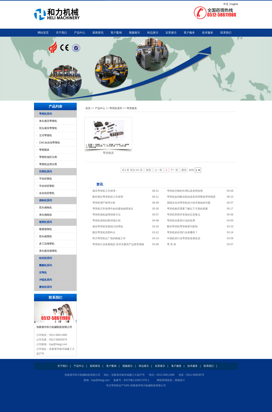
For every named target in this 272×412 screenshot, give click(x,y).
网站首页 (43, 32)
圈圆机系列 (45, 265)
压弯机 (43, 272)
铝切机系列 (45, 258)
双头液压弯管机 (48, 128)
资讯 (99, 184)
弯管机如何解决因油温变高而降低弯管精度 (191, 196)
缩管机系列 (45, 222)
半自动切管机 (46, 185)
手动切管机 (45, 178)
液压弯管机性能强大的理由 (107, 226)
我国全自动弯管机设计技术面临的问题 (188, 202)
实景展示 (171, 32)
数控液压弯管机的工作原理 (107, 196)
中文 (225, 4)
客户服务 (189, 32)
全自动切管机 (46, 193)
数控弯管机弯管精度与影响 (182, 226)
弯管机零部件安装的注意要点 (183, 214)
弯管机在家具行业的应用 (181, 220)
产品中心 (79, 32)
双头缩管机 (45, 236)
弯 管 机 (171, 244)
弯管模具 (132, 108)
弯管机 (115, 385)
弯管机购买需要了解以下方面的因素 (187, 208)
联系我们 (225, 32)
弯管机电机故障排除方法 (106, 214)
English (234, 4)
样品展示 (152, 32)
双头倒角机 (45, 207)
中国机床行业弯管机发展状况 (183, 238)
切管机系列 (45, 171)
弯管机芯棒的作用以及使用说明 (185, 190)
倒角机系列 (45, 200)
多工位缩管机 (46, 243)
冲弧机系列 (45, 279)
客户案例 (116, 32)
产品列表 (55, 106)
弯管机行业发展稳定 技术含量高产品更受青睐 (118, 244)
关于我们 (61, 32)
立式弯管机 (45, 135)
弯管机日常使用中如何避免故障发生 (112, 208)
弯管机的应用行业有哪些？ (182, 232)
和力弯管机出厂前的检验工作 (109, 238)
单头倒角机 (45, 214)
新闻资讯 (97, 32)
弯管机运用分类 (48, 164)
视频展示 (134, 32)
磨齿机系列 (45, 286)
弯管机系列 (115, 108)
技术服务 (207, 32)
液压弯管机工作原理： (105, 190)
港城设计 (180, 380)
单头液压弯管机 (48, 121)
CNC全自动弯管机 (49, 142)
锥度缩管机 (45, 229)
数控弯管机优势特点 (103, 232)
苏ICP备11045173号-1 (136, 380)
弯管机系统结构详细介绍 (106, 220)
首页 (88, 108)
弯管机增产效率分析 (103, 202)
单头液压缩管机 (48, 250)
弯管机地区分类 (48, 157)
